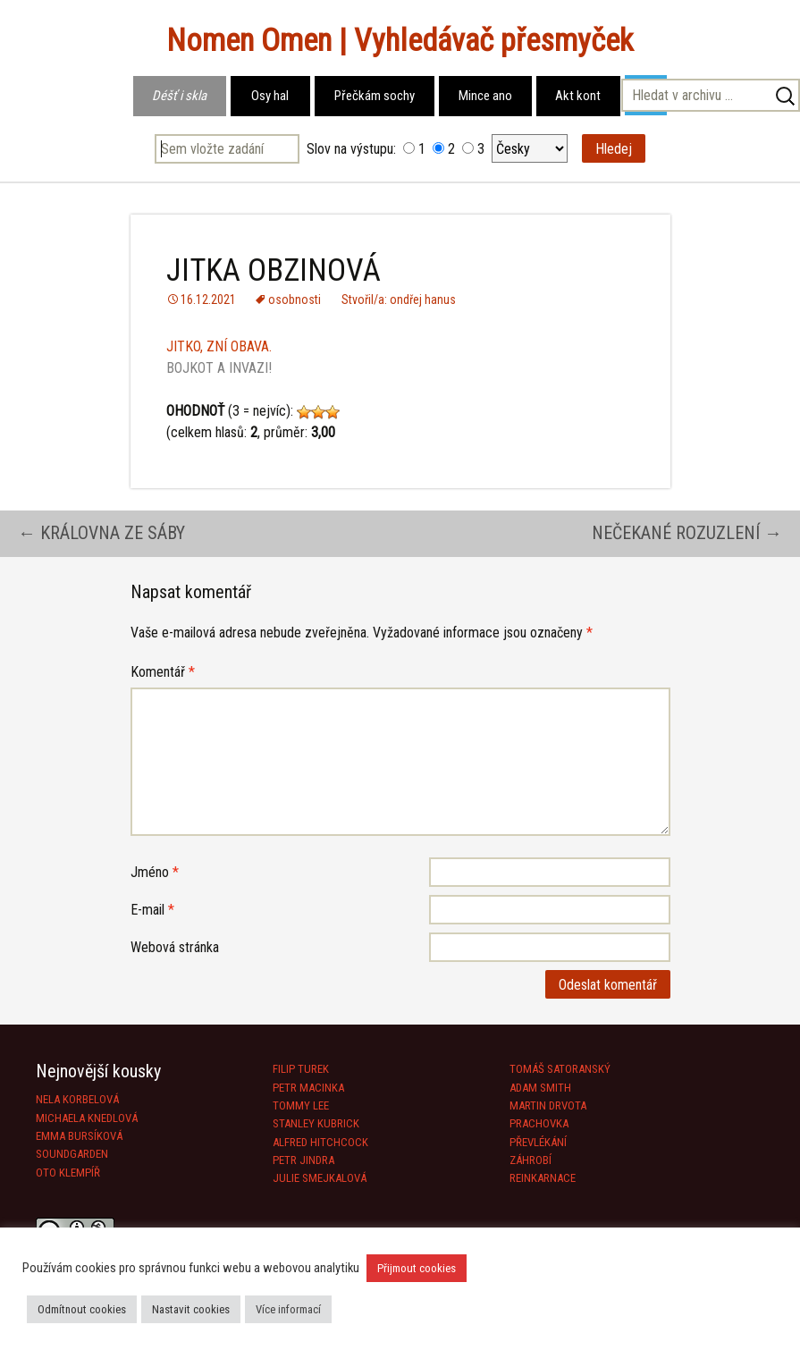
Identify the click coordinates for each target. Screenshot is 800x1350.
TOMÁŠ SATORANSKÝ (560, 1069)
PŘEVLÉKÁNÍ (538, 1142)
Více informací (288, 1309)
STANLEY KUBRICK (316, 1123)
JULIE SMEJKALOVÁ (319, 1178)
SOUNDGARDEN (72, 1153)
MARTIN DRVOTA (547, 1105)
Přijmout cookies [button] (416, 1268)
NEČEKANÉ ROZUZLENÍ (687, 533)
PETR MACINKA (308, 1087)
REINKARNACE (542, 1178)
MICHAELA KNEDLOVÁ (87, 1118)
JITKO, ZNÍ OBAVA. (219, 346)
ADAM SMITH (540, 1087)
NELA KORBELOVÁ (77, 1099)
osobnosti (294, 299)
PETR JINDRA (303, 1160)
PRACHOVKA (538, 1123)
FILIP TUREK (301, 1069)
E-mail (152, 909)
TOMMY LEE (301, 1105)
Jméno (155, 872)
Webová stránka (175, 947)
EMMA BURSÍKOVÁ (79, 1136)
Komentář (163, 671)
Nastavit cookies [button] (191, 1309)
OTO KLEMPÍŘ (68, 1172)
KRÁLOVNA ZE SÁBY (101, 533)
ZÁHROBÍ (530, 1160)
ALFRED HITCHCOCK (320, 1142)
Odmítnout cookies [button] (82, 1309)
